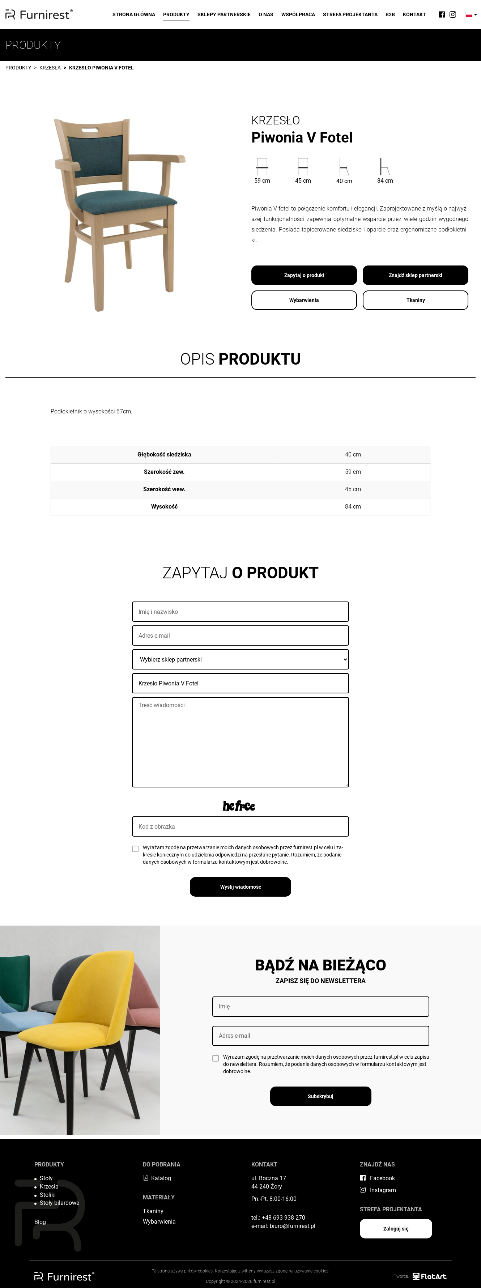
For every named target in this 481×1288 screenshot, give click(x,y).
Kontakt (414, 14)
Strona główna (133, 14)
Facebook (377, 1178)
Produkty (176, 14)
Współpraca (298, 14)
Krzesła (50, 68)
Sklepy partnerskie (224, 14)
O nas (266, 14)
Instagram (378, 1190)
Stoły (46, 1178)
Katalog (157, 1178)
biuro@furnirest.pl (292, 1226)
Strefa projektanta (350, 14)
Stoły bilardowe (59, 1202)
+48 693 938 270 (283, 1217)
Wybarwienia (304, 300)
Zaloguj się (396, 1229)
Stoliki (48, 1194)
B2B (390, 14)
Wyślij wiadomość (240, 887)
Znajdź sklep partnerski (415, 275)
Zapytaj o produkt (304, 275)
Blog (40, 1222)
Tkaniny (415, 300)
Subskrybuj (320, 1096)
